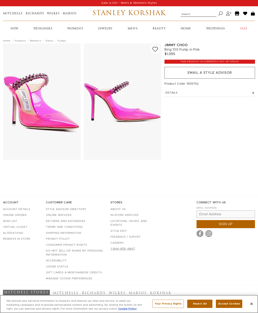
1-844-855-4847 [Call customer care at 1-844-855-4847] (122, 248)
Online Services (59, 215)
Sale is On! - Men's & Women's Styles (129, 3)
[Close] (251, 303)
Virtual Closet (15, 227)
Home (186, 28)
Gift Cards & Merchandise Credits (74, 272)
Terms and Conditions (64, 227)
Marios (70, 13)
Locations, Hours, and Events (128, 223)
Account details (16, 209)
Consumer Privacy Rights (66, 245)
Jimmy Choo (176, 45)
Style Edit (118, 231)
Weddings (215, 28)
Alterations (13, 233)
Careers (117, 243)
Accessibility (56, 260)
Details (209, 93)
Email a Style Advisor (210, 72)
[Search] (220, 13)
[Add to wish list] (155, 49)
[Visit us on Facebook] (200, 233)
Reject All (200, 303)
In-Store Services (124, 215)
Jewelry (105, 28)
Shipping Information (63, 233)
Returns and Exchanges (65, 221)
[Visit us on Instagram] (208, 233)
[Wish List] (245, 13)
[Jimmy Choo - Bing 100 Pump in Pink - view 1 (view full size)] (42, 102)
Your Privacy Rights (168, 303)
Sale (244, 28)
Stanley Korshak (129, 13)
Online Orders (15, 215)
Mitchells (13, 13)
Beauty (159, 28)
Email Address (207, 208)
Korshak (161, 293)
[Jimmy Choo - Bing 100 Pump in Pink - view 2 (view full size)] (122, 102)
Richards (35, 13)
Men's (133, 28)
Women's (75, 28)
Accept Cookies (229, 303)
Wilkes (53, 13)
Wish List (10, 221)
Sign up (226, 224)
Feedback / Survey (125, 237)
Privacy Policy (58, 239)
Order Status (57, 266)
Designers (42, 28)
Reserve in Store (16, 239)
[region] (129, 304)
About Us (118, 209)
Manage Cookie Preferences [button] (69, 278)
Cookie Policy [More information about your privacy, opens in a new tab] (127, 309)
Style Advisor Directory (66, 209)
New (14, 28)
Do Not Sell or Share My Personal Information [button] (74, 253)
